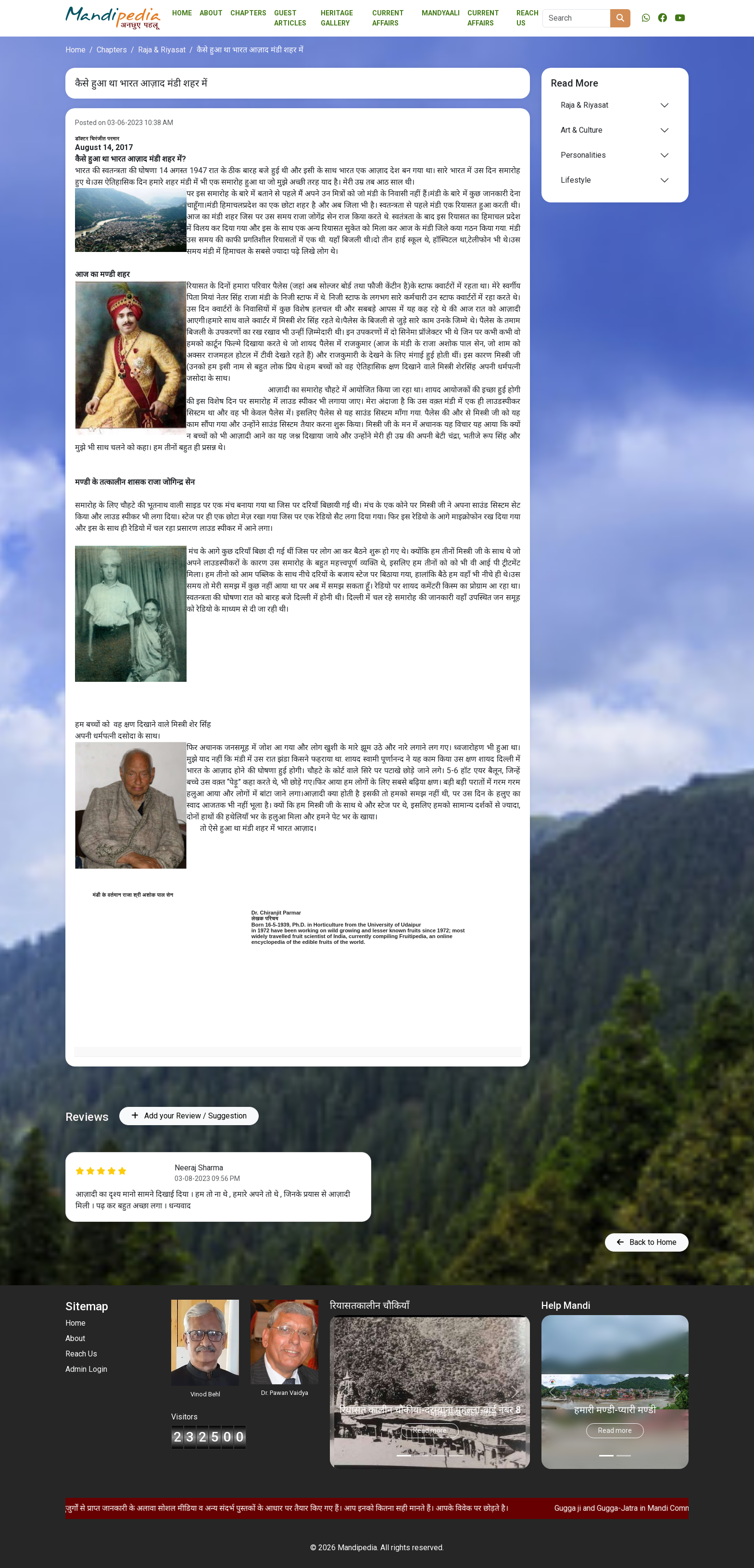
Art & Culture (582, 130)
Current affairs (388, 18)
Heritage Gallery (337, 18)
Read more (430, 1430)
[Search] (576, 18)
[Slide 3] (456, 1455)
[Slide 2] (438, 1455)
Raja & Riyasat (162, 49)
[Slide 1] (421, 1455)
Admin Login (86, 1369)
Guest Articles (290, 18)
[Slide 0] (404, 1455)
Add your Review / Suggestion (189, 1115)
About (211, 13)
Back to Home (647, 1242)
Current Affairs (483, 18)
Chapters (248, 13)
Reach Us (527, 18)
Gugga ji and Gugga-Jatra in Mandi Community (666, 1508)
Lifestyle (576, 180)
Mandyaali (441, 13)
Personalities (583, 155)
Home (182, 13)
